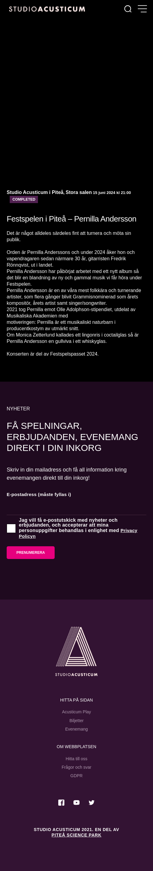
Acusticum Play (76, 711)
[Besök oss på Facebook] (61, 803)
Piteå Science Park (76, 835)
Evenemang (76, 729)
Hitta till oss (76, 758)
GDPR (76, 775)
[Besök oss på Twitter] (92, 803)
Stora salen (79, 192)
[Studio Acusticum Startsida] (76, 651)
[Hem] (47, 9)
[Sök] (127, 9)
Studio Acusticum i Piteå (35, 192)
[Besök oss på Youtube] (76, 803)
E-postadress (39, 494)
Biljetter (77, 720)
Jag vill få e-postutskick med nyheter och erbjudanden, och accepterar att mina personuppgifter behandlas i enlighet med (78, 528)
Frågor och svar (76, 767)
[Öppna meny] (142, 9)
